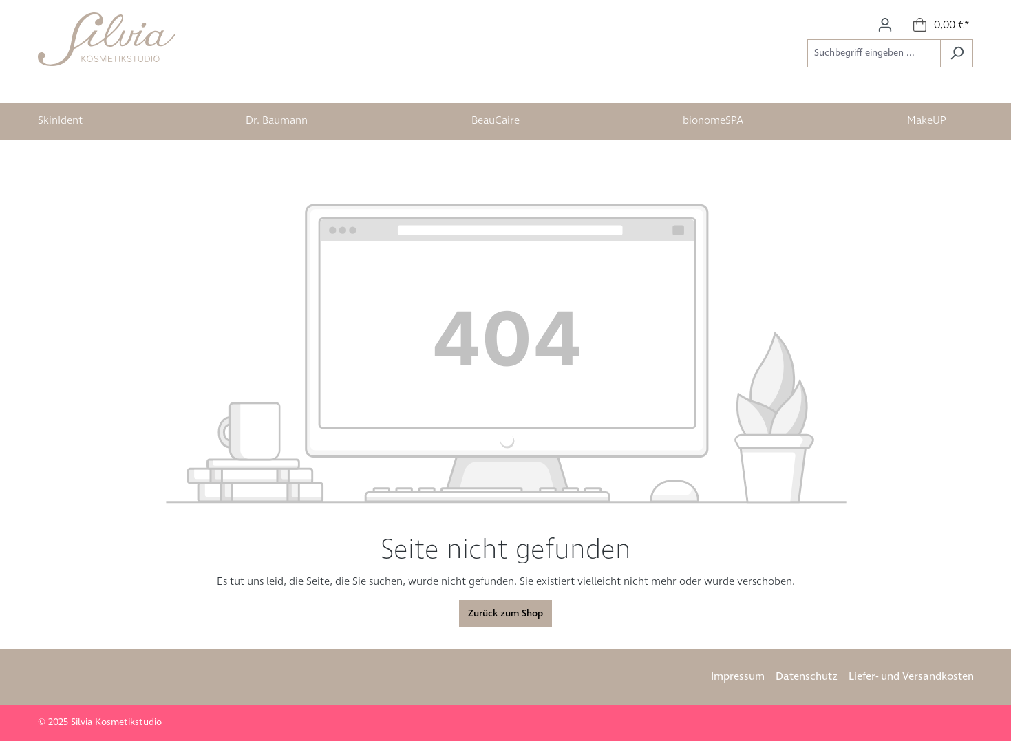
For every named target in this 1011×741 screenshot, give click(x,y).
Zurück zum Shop (505, 614)
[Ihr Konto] (885, 25)
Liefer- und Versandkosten (911, 676)
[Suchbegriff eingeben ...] (874, 53)
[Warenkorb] (942, 25)
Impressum (738, 676)
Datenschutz (807, 676)
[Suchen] (956, 53)
